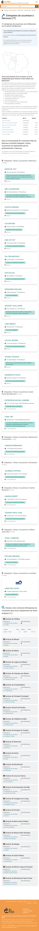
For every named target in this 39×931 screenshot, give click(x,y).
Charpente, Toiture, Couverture (10, 10)
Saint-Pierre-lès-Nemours (7, 122)
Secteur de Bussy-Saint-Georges (16, 833)
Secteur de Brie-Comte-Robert (16, 821)
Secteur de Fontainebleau (14, 685)
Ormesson (4, 127)
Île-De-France (20, 10)
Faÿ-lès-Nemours (6, 129)
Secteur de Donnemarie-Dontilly (16, 787)
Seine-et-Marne (27, 10)
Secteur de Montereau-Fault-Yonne (17, 878)
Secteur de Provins (11, 810)
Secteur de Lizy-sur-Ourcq (14, 776)
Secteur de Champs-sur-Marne (16, 673)
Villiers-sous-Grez (6, 132)
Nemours (4, 120)
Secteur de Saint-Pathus (13, 856)
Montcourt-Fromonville (7, 125)
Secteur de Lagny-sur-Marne (15, 662)
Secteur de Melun (11, 651)
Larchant (4, 134)
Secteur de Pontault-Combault (16, 696)
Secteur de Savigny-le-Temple (15, 730)
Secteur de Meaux (11, 639)
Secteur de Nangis (11, 844)
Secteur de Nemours (12, 742)
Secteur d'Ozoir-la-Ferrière (14, 708)
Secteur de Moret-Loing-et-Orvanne (18, 867)
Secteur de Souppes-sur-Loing (16, 799)
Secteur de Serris (10, 753)
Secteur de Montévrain (13, 764)
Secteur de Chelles (11, 619)
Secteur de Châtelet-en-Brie (15, 719)
